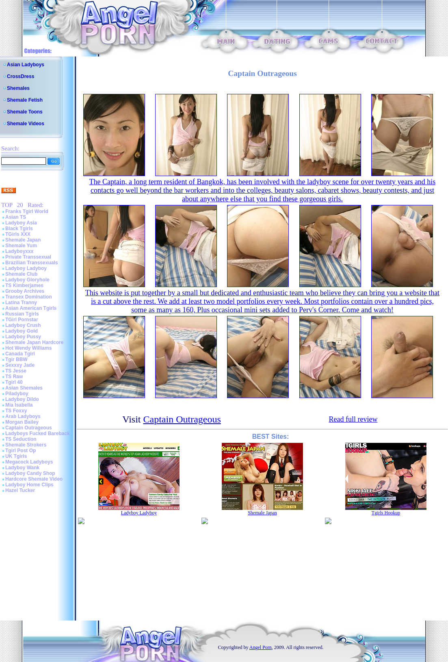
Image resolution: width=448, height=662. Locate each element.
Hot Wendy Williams (28, 348)
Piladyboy (16, 393)
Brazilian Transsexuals (31, 263)
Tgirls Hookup (386, 513)
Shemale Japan (23, 240)
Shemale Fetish (25, 100)
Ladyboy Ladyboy (26, 268)
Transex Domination (28, 297)
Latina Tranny (21, 302)
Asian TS (15, 217)
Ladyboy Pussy (23, 337)
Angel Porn (260, 647)
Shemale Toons (25, 112)
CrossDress (20, 76)
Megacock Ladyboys (29, 462)
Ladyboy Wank (22, 467)
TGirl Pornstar (21, 319)
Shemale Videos (25, 123)
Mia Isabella (18, 405)
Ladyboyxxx (19, 251)
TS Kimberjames (24, 285)
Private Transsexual (28, 257)
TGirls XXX (17, 234)
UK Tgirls (16, 456)
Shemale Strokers (25, 445)
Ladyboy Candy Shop (30, 473)
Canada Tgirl (20, 354)
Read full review (353, 419)
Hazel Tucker (20, 490)
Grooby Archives (24, 291)
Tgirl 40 (14, 382)
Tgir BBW (16, 359)
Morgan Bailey (22, 422)
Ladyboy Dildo (22, 399)
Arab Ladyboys (23, 416)
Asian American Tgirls (30, 308)
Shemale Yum (21, 245)
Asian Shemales (24, 388)
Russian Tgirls (22, 314)
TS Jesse (15, 371)
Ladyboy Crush (23, 325)
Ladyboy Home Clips (29, 485)
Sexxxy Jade (20, 365)
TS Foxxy (16, 411)
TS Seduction (21, 439)
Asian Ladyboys (25, 65)
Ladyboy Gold (21, 331)
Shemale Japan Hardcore (34, 342)
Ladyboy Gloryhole (27, 280)
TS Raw (14, 376)
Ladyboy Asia (21, 223)
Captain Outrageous (28, 428)
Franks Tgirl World (26, 211)
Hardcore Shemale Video (34, 479)
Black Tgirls (19, 228)
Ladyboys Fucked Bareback (37, 433)
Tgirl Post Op (20, 450)
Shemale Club (21, 274)
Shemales (18, 88)
